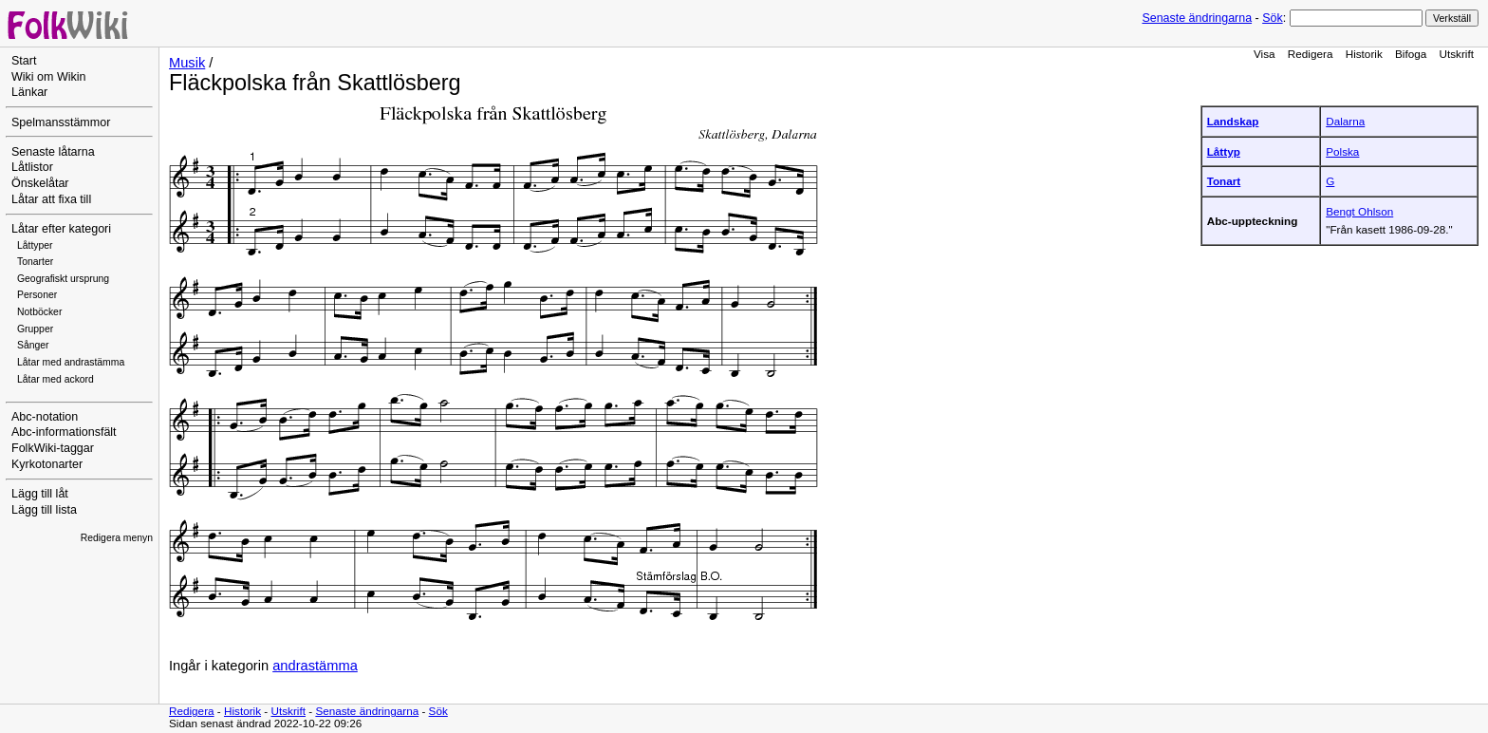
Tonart (1224, 181)
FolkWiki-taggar (52, 448)
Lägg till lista (44, 510)
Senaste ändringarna (1197, 18)
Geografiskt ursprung (63, 278)
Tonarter (35, 261)
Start (23, 60)
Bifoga (1410, 53)
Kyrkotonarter (47, 464)
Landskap (1233, 121)
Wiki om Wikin (48, 77)
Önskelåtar (40, 183)
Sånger (33, 345)
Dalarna (1345, 121)
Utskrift (1457, 53)
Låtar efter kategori (61, 228)
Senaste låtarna (53, 152)
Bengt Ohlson (1359, 211)
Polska (1342, 151)
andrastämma (315, 665)
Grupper (35, 329)
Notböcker (39, 312)
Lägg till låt (39, 493)
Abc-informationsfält (64, 432)
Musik (187, 62)
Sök (1272, 18)
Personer (37, 295)
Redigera (1310, 53)
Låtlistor (32, 167)
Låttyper (35, 245)
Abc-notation (44, 416)
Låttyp (1223, 151)
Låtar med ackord (55, 379)
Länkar (29, 92)
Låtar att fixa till (51, 199)
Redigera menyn (117, 538)
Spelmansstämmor (60, 122)
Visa (1264, 53)
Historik (1364, 53)
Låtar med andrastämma (70, 362)
